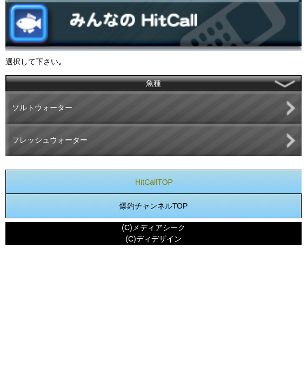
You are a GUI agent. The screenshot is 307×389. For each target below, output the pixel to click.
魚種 (153, 83)
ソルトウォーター (42, 107)
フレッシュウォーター (50, 140)
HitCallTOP (154, 182)
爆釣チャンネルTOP (153, 206)
